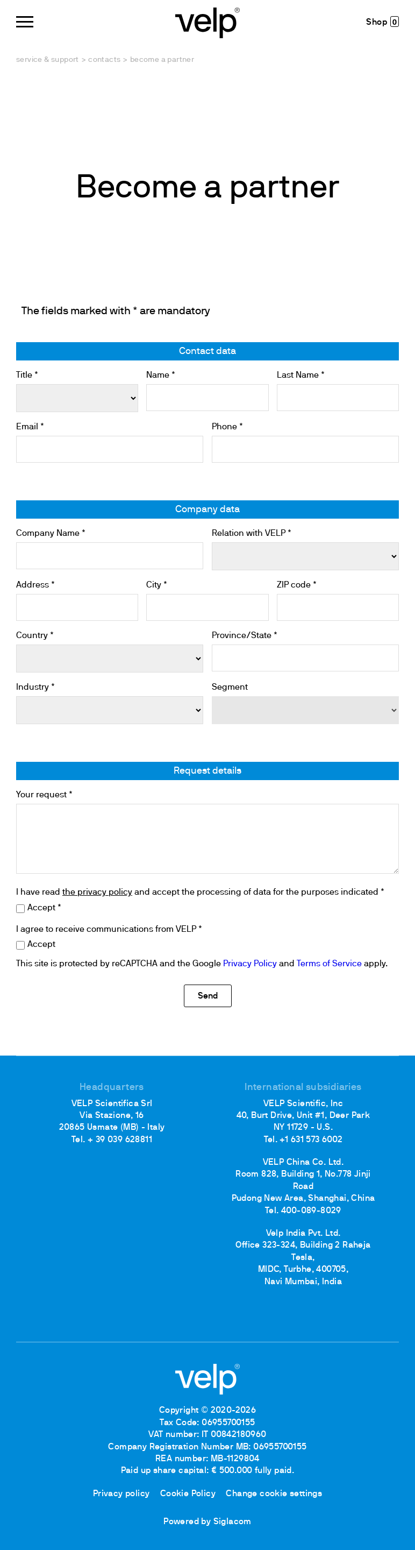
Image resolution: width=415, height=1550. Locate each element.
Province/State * (244, 636)
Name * (160, 375)
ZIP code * (297, 585)
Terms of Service (329, 964)
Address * (35, 585)
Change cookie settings (274, 1494)
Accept (41, 945)
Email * (30, 427)
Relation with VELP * (251, 533)
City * (156, 585)
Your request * (44, 795)
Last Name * (301, 375)
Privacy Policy (250, 964)
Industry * (35, 687)
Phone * (227, 427)
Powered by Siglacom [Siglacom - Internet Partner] (207, 1522)
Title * (27, 375)
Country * (35, 636)
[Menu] (24, 21)
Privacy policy (121, 1494)
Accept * (44, 908)
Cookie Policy (188, 1494)
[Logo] (207, 21)
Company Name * (50, 533)
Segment (230, 687)
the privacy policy (97, 892)
